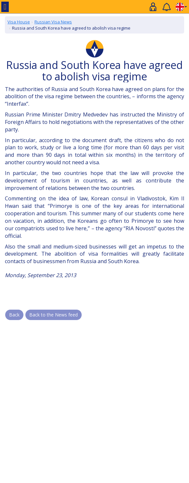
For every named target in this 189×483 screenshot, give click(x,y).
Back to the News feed (53, 315)
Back (14, 315)
